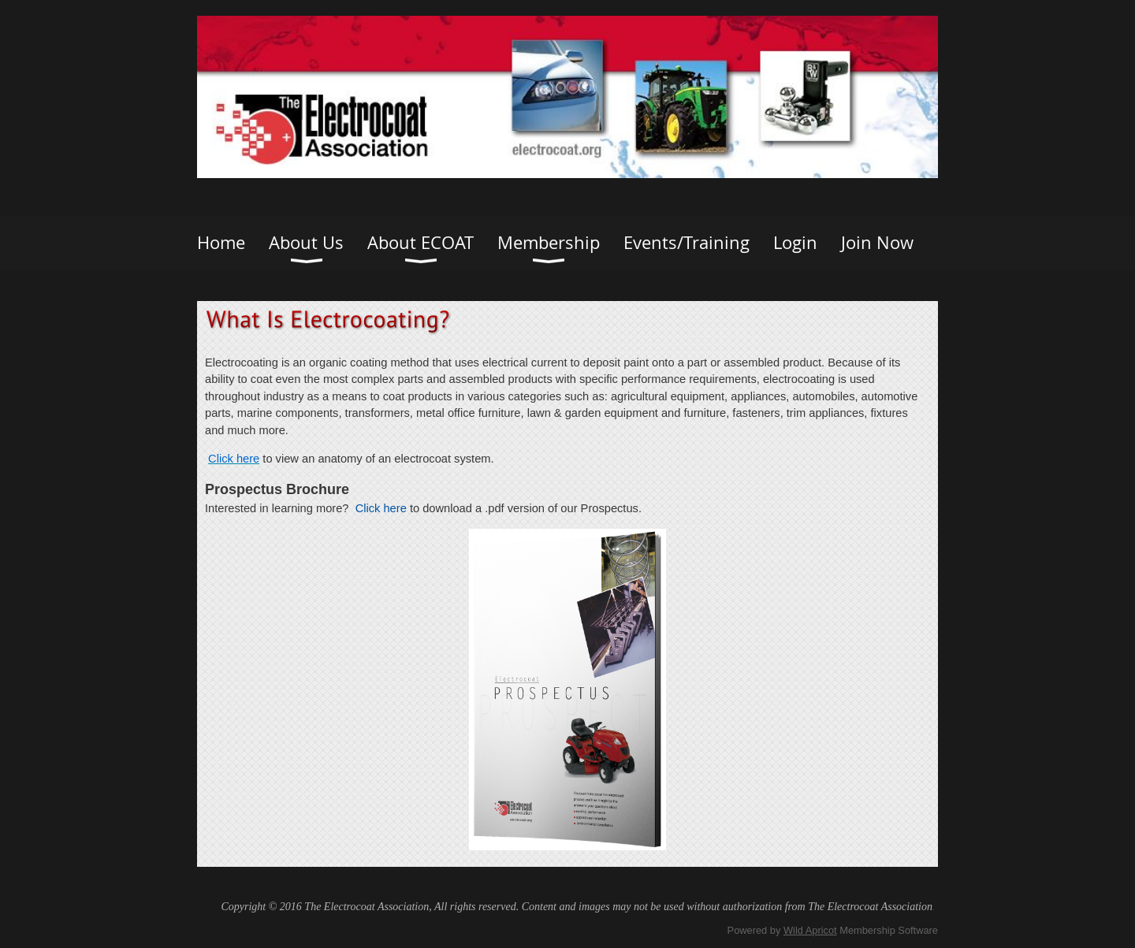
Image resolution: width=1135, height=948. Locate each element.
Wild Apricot (810, 930)
